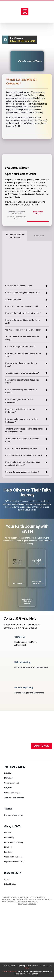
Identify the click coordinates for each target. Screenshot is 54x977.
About (6, 879)
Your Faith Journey (14, 766)
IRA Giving (8, 847)
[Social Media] (5, 745)
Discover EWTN (12, 872)
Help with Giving (10, 884)
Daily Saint (8, 788)
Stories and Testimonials (13, 815)
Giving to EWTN (12, 826)
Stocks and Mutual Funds (13, 857)
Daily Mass (8, 773)
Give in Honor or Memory (13, 842)
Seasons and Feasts (12, 783)
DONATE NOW (41, 745)
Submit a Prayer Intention (14, 797)
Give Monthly (9, 837)
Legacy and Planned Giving (14, 862)
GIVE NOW (25, 11)
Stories (8, 808)
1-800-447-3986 (39, 897)
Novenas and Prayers (12, 793)
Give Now (7, 833)
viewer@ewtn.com (8, 899)
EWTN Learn (9, 778)
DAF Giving (8, 852)
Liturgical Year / (11, 29)
